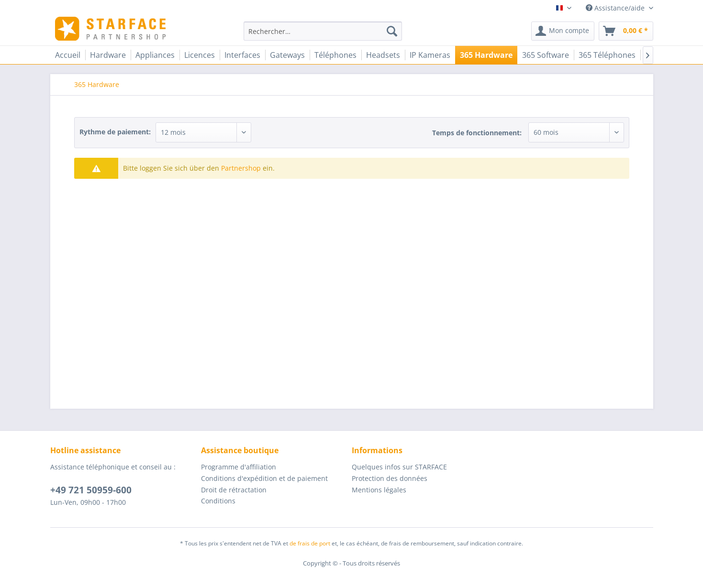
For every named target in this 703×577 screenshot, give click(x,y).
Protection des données (389, 478)
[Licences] (199, 55)
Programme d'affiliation (238, 466)
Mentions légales (379, 489)
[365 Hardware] (486, 55)
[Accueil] (67, 55)
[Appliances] (155, 55)
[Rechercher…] (323, 31)
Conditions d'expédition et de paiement (264, 478)
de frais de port (310, 543)
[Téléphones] (335, 55)
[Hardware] (108, 55)
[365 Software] (545, 55)
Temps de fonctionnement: (477, 132)
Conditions (218, 500)
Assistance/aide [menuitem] (616, 7)
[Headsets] (383, 55)
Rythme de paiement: (115, 131)
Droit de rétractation (234, 489)
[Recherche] (392, 31)
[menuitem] (323, 31)
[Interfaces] (242, 55)
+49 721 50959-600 (91, 490)
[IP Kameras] (430, 55)
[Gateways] (287, 55)
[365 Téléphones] (607, 55)
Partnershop (241, 168)
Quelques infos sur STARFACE (399, 466)
